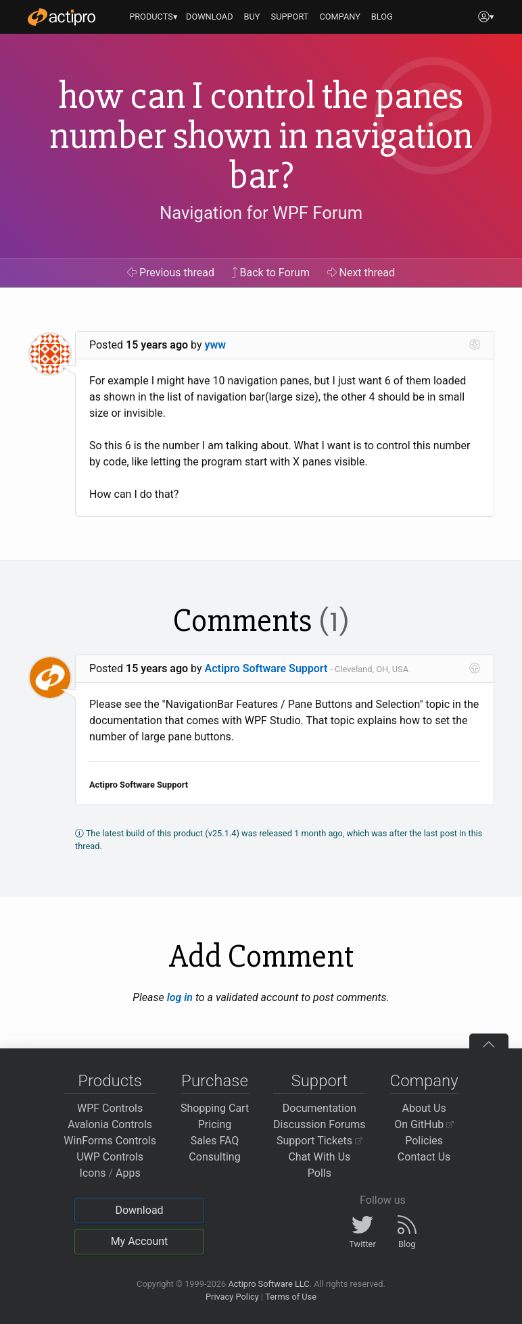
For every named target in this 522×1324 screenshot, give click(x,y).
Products (110, 1080)
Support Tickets (319, 1140)
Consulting (214, 1156)
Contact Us (424, 1156)
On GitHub (424, 1124)
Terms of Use (290, 1297)
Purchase (214, 1080)
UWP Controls (109, 1156)
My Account (139, 1241)
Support (319, 1080)
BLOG (382, 16)
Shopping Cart (215, 1108)
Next (361, 272)
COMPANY (339, 16)
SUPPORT (290, 16)
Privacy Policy (232, 1297)
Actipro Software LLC (268, 1284)
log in (180, 997)
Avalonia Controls (110, 1124)
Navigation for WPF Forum (261, 213)
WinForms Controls (110, 1140)
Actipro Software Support (266, 668)
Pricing (215, 1124)
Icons (93, 1173)
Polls (319, 1173)
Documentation (319, 1108)
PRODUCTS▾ (153, 16)
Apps (128, 1173)
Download (139, 1210)
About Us (424, 1108)
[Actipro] (61, 16)
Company (424, 1080)
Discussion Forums (319, 1124)
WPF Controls (110, 1108)
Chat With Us (319, 1156)
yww (216, 344)
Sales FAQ (215, 1140)
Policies (424, 1140)
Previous (170, 272)
